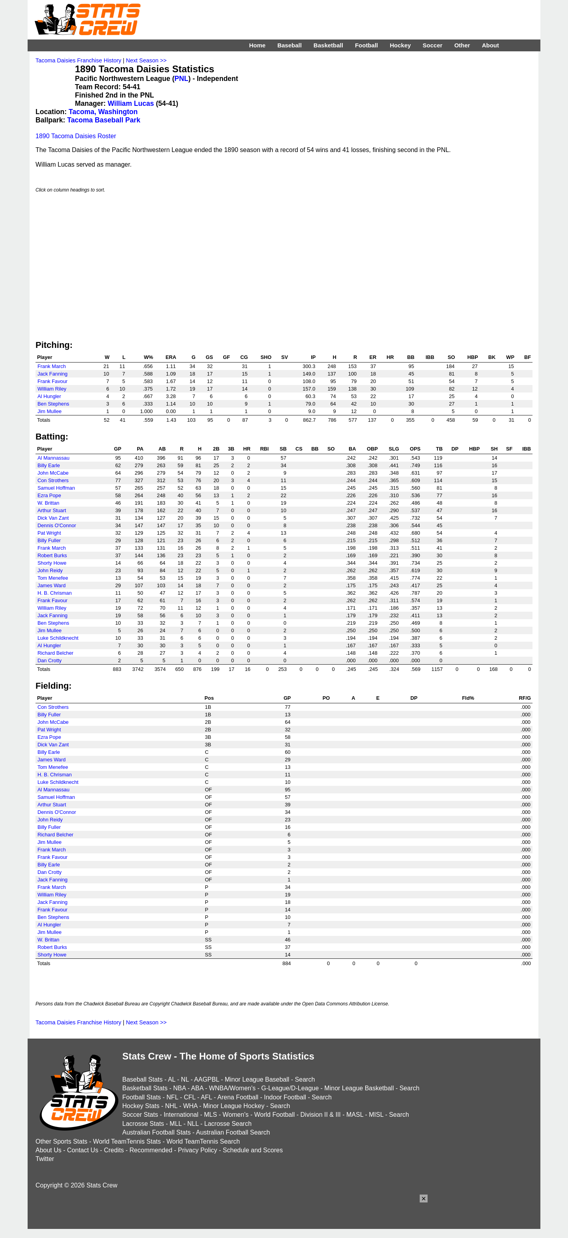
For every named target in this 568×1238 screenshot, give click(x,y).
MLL (176, 1123)
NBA (179, 1088)
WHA (190, 1106)
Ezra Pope (49, 495)
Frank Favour (52, 381)
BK (491, 357)
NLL (193, 1123)
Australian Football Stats (156, 1132)
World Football (274, 1114)
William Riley (51, 389)
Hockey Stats (140, 1106)
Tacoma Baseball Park (103, 120)
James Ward (51, 585)
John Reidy (50, 570)
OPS (415, 449)
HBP (472, 357)
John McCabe (53, 473)
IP (313, 357)
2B (216, 449)
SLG (394, 449)
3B (231, 449)
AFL (206, 1097)
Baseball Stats (142, 1079)
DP (454, 449)
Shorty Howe (51, 563)
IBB (430, 357)
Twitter (45, 1158)
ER (372, 357)
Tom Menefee (52, 578)
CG (244, 357)
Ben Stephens (53, 404)
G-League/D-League (290, 1088)
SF (509, 449)
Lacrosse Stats (143, 1123)
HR (390, 357)
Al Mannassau (53, 458)
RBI (264, 449)
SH (494, 449)
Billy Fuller (49, 540)
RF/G (525, 698)
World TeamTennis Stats (127, 1141)
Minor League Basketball (359, 1088)
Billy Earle (48, 465)
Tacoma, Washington (103, 112)
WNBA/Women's (232, 1088)
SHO (266, 357)
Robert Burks (52, 555)
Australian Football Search (233, 1132)
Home (257, 45)
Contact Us (82, 1150)
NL (185, 1079)
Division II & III (321, 1114)
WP (510, 357)
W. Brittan (48, 503)
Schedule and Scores (253, 1150)
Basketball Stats (145, 1088)
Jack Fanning (52, 374)
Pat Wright (49, 533)
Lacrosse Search (228, 1123)
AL (172, 1079)
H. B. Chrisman (54, 593)
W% (148, 357)
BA (352, 449)
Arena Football (237, 1097)
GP (117, 449)
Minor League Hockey (234, 1106)
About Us (49, 1150)
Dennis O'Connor (56, 525)
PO (326, 698)
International (181, 1114)
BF (527, 357)
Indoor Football (285, 1097)
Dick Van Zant (53, 518)
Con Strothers (53, 480)
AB (162, 449)
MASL (354, 1114)
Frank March (51, 366)
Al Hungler (49, 396)
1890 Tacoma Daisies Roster (76, 136)
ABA (197, 1088)
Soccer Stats (140, 1114)
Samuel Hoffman (56, 488)
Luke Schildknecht (57, 638)
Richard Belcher (55, 653)
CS (299, 449)
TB (439, 449)
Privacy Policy (197, 1150)
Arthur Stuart (51, 510)
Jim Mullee (49, 411)
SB (283, 449)
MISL (376, 1114)
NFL (172, 1097)
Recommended (150, 1150)
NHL (171, 1106)
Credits (114, 1150)
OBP (372, 449)
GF (226, 357)
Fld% (468, 698)
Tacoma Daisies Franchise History (78, 60)
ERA (171, 357)
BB (410, 357)
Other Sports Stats (62, 1141)
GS (209, 357)
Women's (235, 1114)
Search (305, 1079)
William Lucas (131, 103)
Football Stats (141, 1097)
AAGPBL (206, 1079)
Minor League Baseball (257, 1079)
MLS (210, 1114)
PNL (181, 79)
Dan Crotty (49, 660)
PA (140, 449)
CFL (190, 1097)
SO (451, 357)
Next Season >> (146, 60)
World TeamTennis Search (203, 1141)
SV (284, 357)
